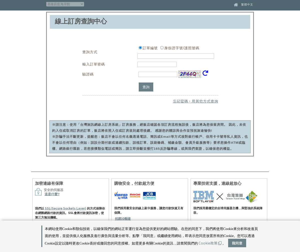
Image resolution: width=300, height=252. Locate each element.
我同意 (237, 243)
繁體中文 (247, 4)
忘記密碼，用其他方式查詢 (195, 101)
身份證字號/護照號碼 (181, 48)
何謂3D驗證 (123, 218)
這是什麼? (52, 194)
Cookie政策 (210, 243)
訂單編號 (150, 48)
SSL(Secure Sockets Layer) (65, 208)
